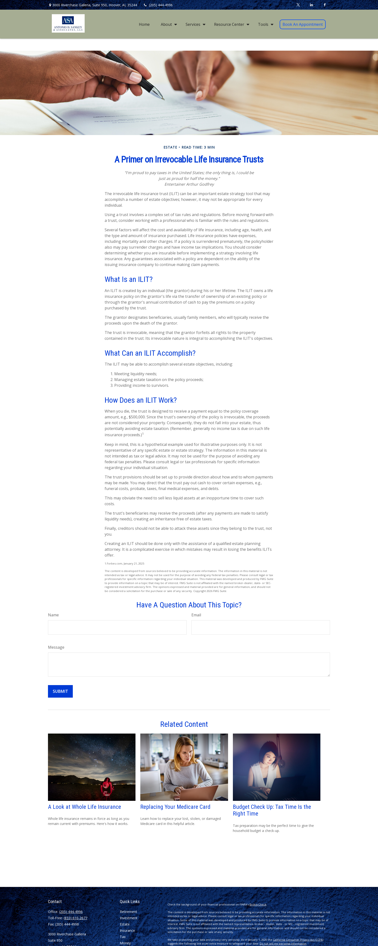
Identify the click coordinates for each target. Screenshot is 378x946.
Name (53, 615)
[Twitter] (298, 5)
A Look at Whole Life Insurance (84, 806)
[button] (144, 24)
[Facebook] (324, 5)
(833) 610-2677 (75, 918)
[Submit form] (60, 691)
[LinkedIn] (311, 5)
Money (125, 943)
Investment (128, 918)
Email (196, 615)
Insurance (127, 930)
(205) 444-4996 (158, 5)
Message (56, 647)
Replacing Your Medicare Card (175, 806)
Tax (123, 936)
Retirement (128, 911)
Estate (125, 924)
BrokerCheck (258, 904)
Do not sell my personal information (283, 943)
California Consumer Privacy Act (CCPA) (298, 939)
